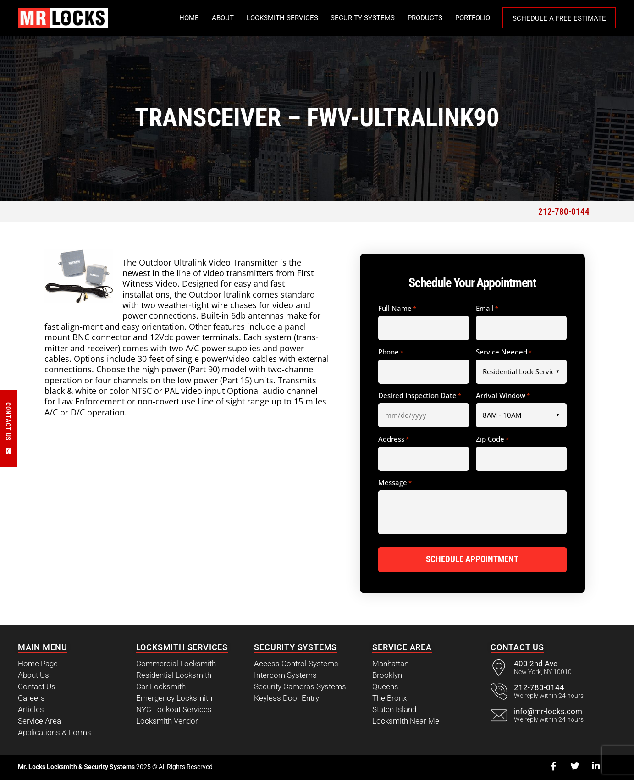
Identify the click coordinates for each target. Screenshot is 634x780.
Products (425, 18)
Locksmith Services (282, 18)
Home (189, 18)
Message (395, 483)
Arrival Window (503, 395)
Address (393, 439)
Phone (390, 352)
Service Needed (504, 352)
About (223, 18)
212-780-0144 (564, 211)
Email (487, 308)
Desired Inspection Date (419, 395)
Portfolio (472, 18)
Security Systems (363, 18)
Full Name (397, 308)
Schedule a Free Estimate (559, 18)
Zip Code (492, 439)
